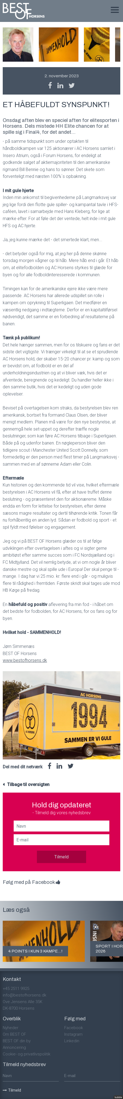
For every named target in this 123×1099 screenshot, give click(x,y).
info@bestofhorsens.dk (24, 995)
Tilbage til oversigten (28, 784)
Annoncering (14, 1047)
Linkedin (71, 1040)
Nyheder (10, 1027)
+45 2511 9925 (16, 988)
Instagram (73, 1034)
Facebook (73, 1027)
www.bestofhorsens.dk (25, 660)
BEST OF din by (17, 1040)
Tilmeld (61, 856)
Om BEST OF (14, 1034)
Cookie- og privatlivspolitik (26, 1054)
